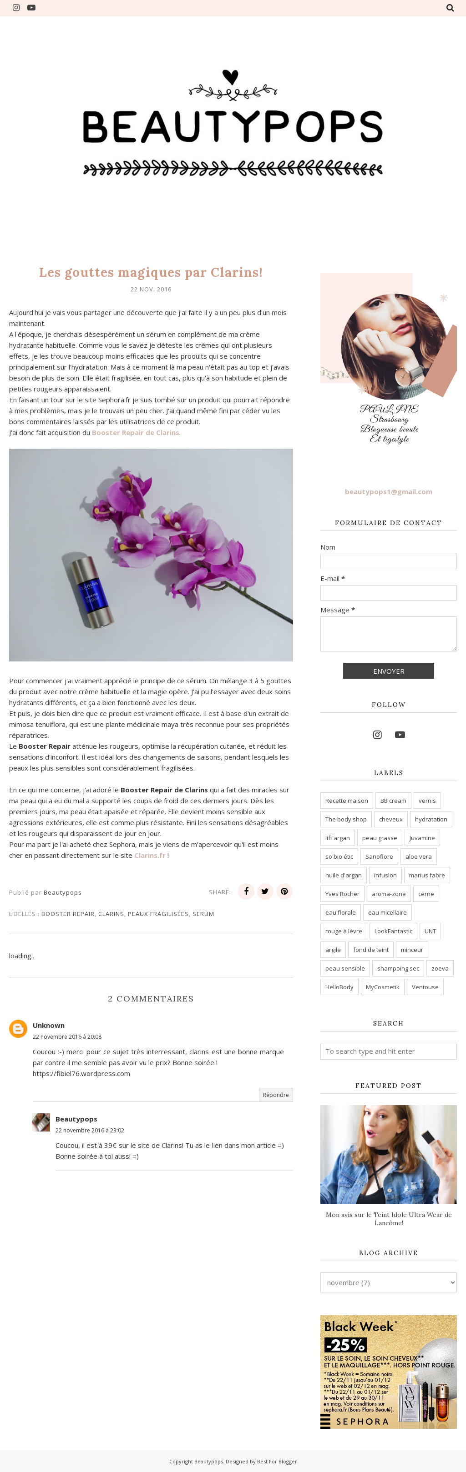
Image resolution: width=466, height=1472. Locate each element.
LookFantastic (393, 931)
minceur (412, 950)
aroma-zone (389, 894)
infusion (385, 875)
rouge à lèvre (343, 931)
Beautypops (76, 1118)
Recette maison (346, 800)
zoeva (440, 968)
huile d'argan (343, 875)
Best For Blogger (277, 1461)
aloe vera (418, 856)
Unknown (49, 1025)
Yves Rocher (342, 894)
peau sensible (345, 968)
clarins (111, 914)
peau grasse (379, 838)
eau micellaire (387, 912)
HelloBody (339, 987)
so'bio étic (339, 856)
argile (333, 950)
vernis (427, 800)
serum (203, 914)
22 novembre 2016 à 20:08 (67, 1037)
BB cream (393, 800)
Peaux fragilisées (158, 914)
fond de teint (371, 950)
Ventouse (425, 987)
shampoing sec (398, 968)
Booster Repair (68, 914)
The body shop (346, 819)
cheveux (391, 819)
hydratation (431, 819)
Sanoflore (379, 856)
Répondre (276, 1095)
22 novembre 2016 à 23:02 (90, 1130)
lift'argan (337, 838)
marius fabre (427, 875)
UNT (430, 931)
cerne (426, 894)
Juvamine (422, 838)
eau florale (340, 912)
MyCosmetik (383, 987)
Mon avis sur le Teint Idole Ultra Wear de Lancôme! (389, 1219)
